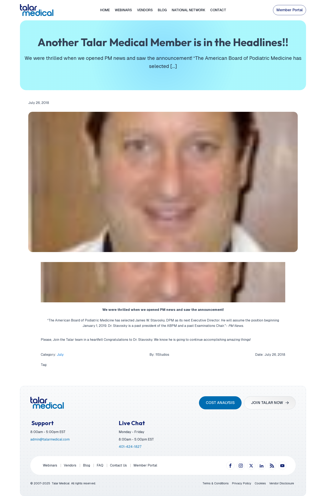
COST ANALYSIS (220, 402)
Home (105, 10)
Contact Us (118, 465)
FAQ (100, 465)
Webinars (123, 10)
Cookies (260, 483)
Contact (218, 10)
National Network (188, 10)
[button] (270, 402)
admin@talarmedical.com (50, 439)
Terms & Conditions (216, 483)
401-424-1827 (130, 446)
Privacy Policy (241, 483)
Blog (162, 10)
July (60, 354)
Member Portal (289, 9)
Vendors (145, 10)
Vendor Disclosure (281, 483)
